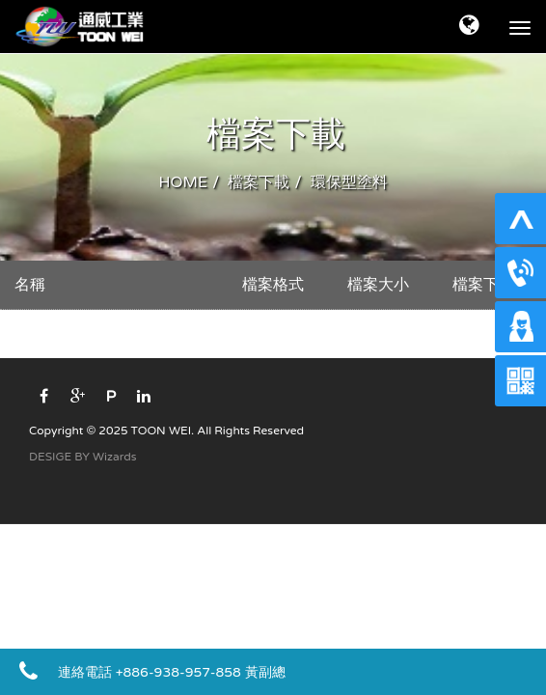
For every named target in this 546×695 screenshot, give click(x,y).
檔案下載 (258, 182)
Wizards (114, 456)
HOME (182, 182)
